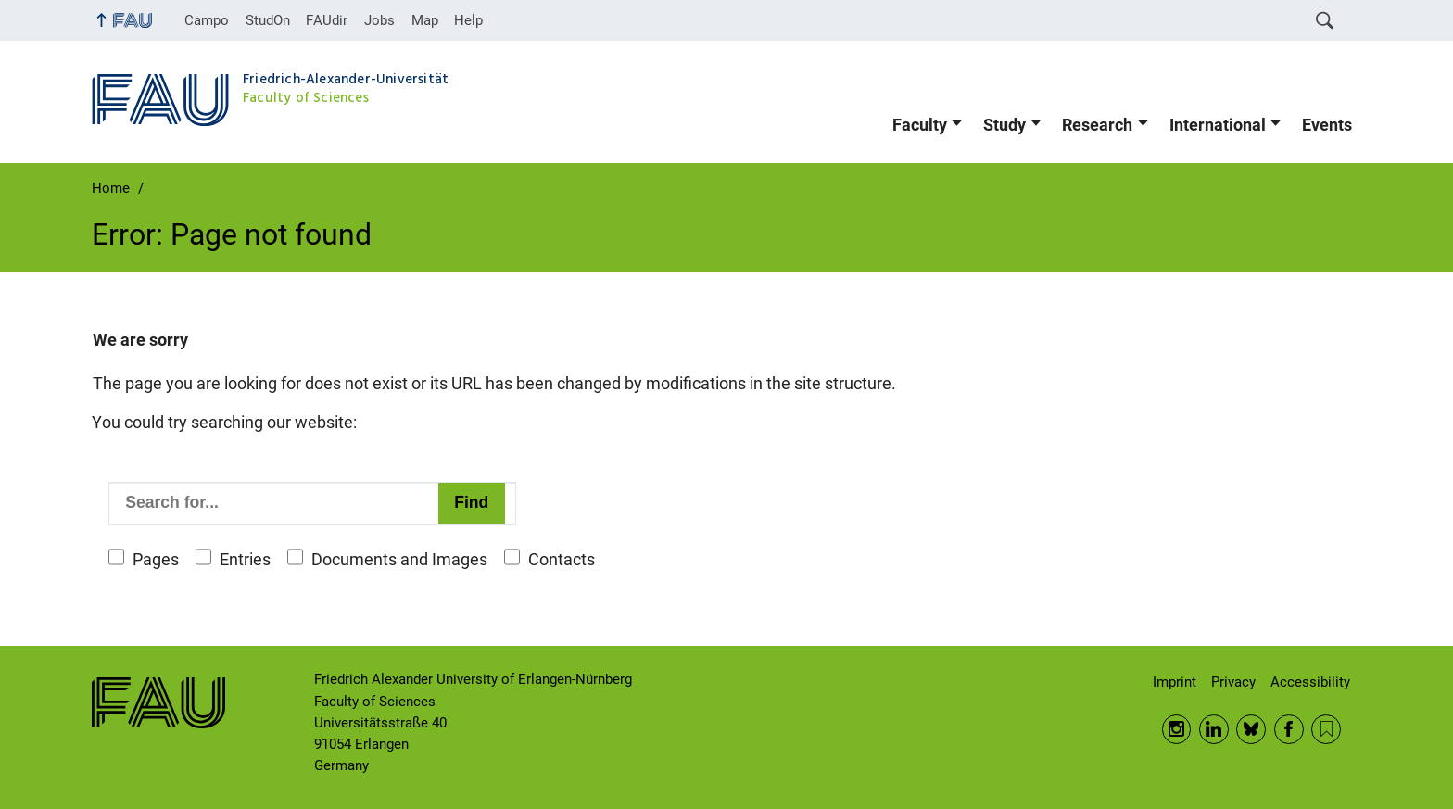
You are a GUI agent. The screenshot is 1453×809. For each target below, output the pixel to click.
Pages (156, 559)
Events (1327, 125)
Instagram (1177, 729)
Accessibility (1310, 682)
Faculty (919, 125)
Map (424, 20)
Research (1097, 125)
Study (1004, 125)
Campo (206, 20)
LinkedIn (1214, 729)
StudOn (268, 20)
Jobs (379, 20)
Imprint (1174, 682)
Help (468, 20)
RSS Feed (1326, 729)
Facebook (1289, 729)
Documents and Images (399, 559)
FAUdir (326, 20)
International (1217, 125)
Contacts (561, 559)
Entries (245, 559)
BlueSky (1251, 729)
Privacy (1233, 682)
